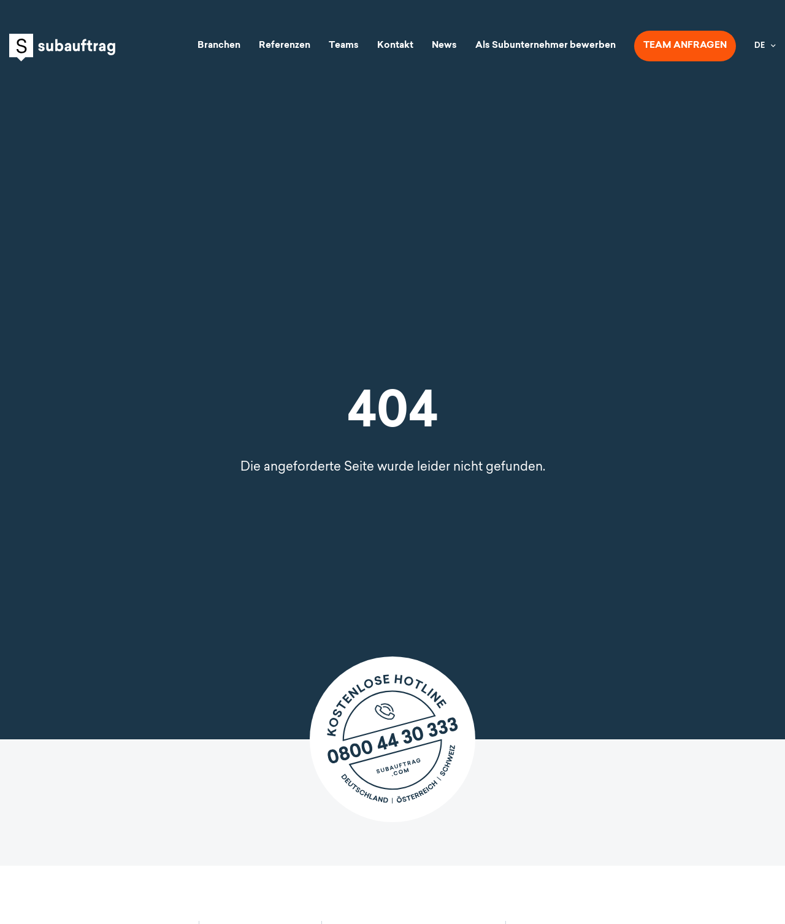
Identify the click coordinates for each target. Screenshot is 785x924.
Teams (344, 45)
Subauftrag (62, 47)
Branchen (218, 45)
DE (759, 46)
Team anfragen (685, 45)
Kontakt (395, 45)
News (444, 45)
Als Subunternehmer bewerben (545, 45)
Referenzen (284, 45)
